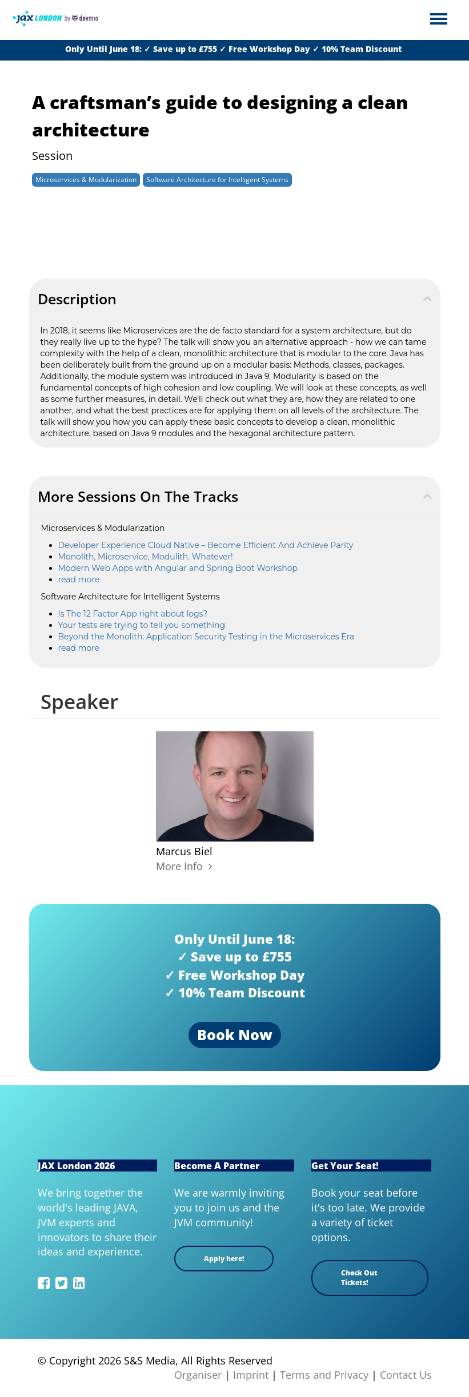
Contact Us (406, 1375)
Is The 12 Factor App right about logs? (133, 614)
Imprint (250, 1375)
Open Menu (438, 20)
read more (79, 579)
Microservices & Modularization (86, 179)
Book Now (234, 1034)
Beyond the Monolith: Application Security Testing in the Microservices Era (206, 636)
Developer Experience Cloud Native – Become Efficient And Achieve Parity (206, 545)
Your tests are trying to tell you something (142, 625)
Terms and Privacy (324, 1375)
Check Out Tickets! (359, 1277)
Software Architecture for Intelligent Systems (217, 179)
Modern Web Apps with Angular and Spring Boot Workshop (178, 568)
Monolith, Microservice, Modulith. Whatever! (145, 556)
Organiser (198, 1375)
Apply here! (224, 1258)
